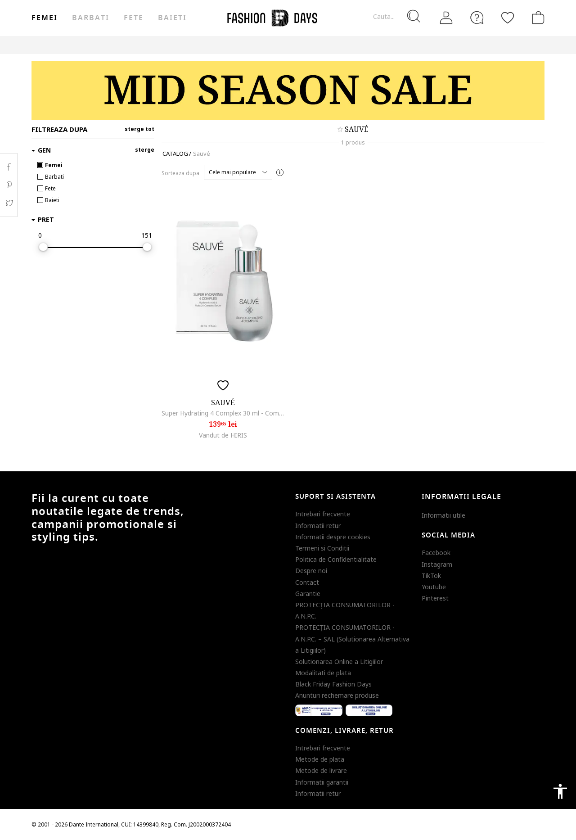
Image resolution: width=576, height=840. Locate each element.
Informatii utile (443, 515)
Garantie (307, 593)
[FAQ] (477, 17)
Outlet (404, 45)
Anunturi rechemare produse (337, 695)
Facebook (436, 552)
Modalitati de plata (323, 672)
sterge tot (139, 129)
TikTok (431, 575)
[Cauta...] (396, 17)
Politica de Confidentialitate (336, 559)
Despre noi (311, 570)
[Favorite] (508, 17)
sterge (144, 150)
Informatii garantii (321, 782)
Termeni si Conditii (322, 548)
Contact (307, 582)
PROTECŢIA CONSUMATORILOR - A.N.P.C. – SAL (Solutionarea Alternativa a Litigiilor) (352, 638)
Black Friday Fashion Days (333, 684)
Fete (134, 18)
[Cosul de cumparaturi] (536, 17)
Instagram (437, 564)
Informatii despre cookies (332, 537)
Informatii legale (461, 497)
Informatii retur (318, 525)
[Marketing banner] (288, 90)
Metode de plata (319, 759)
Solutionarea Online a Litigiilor (339, 661)
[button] (238, 172)
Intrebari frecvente (322, 514)
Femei (45, 18)
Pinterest (435, 598)
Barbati (90, 18)
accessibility (560, 791)
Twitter (9, 203)
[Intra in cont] (446, 18)
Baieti (172, 18)
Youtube (434, 587)
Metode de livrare (321, 770)
